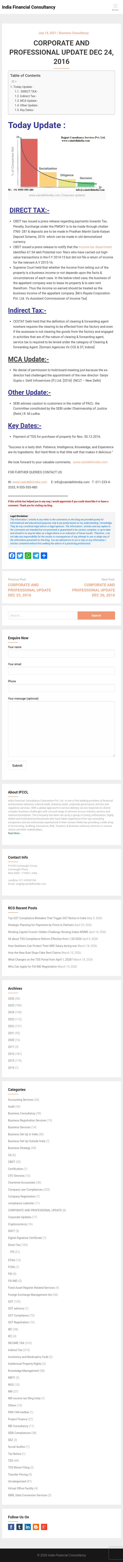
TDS (10, 1460)
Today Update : (23, 87)
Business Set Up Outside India (26, 1141)
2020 (11, 1040)
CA (10, 1155)
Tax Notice (14, 1453)
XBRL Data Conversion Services (27, 1495)
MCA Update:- (29, 101)
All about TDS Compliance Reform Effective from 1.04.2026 (45, 938)
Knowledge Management (23, 1370)
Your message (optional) (61, 727)
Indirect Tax (15, 1350)
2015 (11, 1060)
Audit (11, 1106)
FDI (10, 1273)
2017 (11, 1046)
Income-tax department (95, 247)
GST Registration (18, 1322)
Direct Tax (14, 1245)
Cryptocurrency (17, 1224)
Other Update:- (29, 105)
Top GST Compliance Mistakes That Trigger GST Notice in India (47, 918)
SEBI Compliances (19, 1433)
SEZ (10, 1440)
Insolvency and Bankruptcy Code (28, 1357)
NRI (10, 1391)
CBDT (11, 1161)
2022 (11, 1026)
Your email (61, 669)
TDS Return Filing (18, 1467)
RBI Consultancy (18, 1426)
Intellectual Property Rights (25, 1363)
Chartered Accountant (21, 1182)
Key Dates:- (27, 110)
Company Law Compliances (25, 1189)
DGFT (11, 1231)
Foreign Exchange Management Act (30, 1294)
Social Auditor (16, 1446)
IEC (10, 1336)
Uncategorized (17, 1481)
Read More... (14, 833)
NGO (11, 1384)
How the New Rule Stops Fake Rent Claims (34, 952)
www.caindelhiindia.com (90, 462)
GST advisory (16, 1308)
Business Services (19, 1127)
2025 (11, 1005)
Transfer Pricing (18, 1474)
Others (12, 1405)
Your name (61, 651)
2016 (11, 1053)
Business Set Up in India (23, 1134)
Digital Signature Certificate (25, 1237)
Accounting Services (20, 1099)
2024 (11, 1012)
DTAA (11, 1260)
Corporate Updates (19, 1217)
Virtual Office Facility (21, 1488)
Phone (61, 686)
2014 (11, 1067)
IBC (10, 1329)
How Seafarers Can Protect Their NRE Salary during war (42, 945)
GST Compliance (18, 1315)
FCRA (11, 1267)
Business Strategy (19, 1148)
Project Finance (17, 1419)
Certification (15, 1168)
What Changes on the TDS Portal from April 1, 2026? (40, 959)
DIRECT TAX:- (29, 91)
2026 (11, 998)
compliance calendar (21, 1203)
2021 (11, 1033)
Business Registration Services (27, 1120)
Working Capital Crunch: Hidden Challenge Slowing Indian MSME (48, 932)
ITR (12, 1252)
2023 (11, 1019)
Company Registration (22, 1196)
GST (10, 1301)
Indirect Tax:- (28, 96)
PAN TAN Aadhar (18, 1412)
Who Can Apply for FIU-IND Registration (32, 966)
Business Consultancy (21, 1113)
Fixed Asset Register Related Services (31, 1287)
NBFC (11, 1377)
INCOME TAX (16, 1343)
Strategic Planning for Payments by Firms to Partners (41, 925)
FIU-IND (12, 1280)
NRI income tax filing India (24, 1398)
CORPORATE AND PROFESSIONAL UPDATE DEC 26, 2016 (93, 590)
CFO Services (16, 1175)
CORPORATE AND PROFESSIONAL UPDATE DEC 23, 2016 (29, 590)
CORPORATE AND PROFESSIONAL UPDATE (35, 1210)
